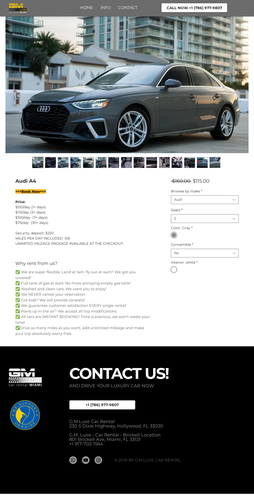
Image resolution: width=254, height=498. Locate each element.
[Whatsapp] (73, 460)
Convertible (182, 245)
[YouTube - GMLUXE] (86, 460)
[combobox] (205, 199)
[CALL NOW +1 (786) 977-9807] (194, 7)
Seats (177, 210)
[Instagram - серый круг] (98, 460)
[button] (127, 7)
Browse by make (186, 191)
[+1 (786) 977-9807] (102, 405)
